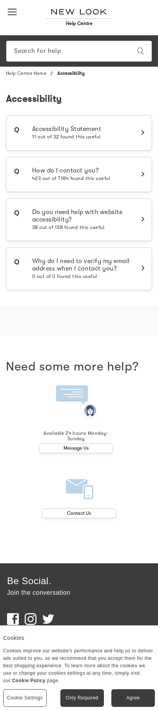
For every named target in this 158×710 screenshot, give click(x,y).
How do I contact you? (71, 174)
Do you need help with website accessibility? (77, 219)
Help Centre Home (26, 73)
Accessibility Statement (67, 132)
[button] (13, 11)
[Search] (79, 51)
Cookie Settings (25, 698)
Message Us (76, 448)
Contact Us (79, 513)
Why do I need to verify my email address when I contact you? (81, 268)
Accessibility (71, 73)
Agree (133, 698)
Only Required (82, 698)
